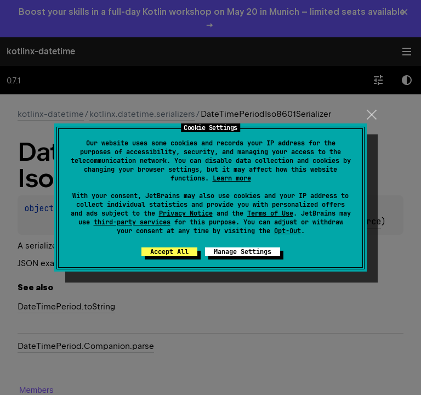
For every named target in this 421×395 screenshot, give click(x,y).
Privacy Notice (186, 213)
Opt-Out (287, 231)
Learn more (232, 178)
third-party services (132, 222)
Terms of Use (270, 213)
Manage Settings (242, 251)
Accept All (169, 251)
